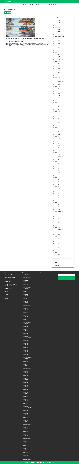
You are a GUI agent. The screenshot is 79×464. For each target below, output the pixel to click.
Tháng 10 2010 (57, 245)
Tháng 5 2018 (57, 118)
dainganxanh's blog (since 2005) (11, 284)
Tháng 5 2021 (57, 70)
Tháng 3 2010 (57, 247)
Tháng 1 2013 (57, 208)
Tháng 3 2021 (57, 74)
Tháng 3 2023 (57, 43)
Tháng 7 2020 (57, 88)
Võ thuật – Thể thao (8, 299)
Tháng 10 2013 (57, 191)
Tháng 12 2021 (57, 58)
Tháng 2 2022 (57, 54)
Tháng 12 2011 (57, 227)
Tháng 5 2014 (57, 181)
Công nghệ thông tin (8, 274)
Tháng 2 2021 (57, 75)
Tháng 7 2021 (57, 67)
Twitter (37, 4)
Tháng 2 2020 (57, 97)
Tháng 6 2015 (57, 165)
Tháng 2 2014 (57, 186)
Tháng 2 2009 (57, 254)
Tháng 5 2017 (57, 129)
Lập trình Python (8, 281)
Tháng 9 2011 (57, 233)
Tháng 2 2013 (57, 206)
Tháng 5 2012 (57, 220)
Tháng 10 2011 (57, 231)
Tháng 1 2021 (57, 77)
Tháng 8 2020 (57, 86)
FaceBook (31, 4)
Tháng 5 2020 (57, 92)
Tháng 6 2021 (57, 68)
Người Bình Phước (8, 288)
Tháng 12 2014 (57, 172)
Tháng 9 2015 (57, 159)
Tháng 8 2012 (57, 216)
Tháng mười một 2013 (59, 190)
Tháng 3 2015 (57, 170)
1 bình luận (11, 41)
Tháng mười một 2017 (59, 125)
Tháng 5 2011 (57, 240)
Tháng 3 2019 (57, 108)
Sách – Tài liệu (7, 297)
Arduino (6, 280)
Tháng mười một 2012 (59, 211)
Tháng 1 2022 (57, 56)
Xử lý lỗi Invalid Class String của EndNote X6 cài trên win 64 (26, 38)
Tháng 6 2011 (57, 238)
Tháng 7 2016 (57, 143)
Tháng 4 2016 (57, 149)
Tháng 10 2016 (57, 141)
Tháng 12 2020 (57, 79)
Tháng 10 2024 (57, 27)
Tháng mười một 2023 (59, 36)
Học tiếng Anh (7, 292)
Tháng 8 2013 (57, 195)
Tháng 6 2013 (57, 199)
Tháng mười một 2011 (59, 229)
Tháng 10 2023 (57, 38)
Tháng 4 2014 (57, 183)
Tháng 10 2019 (57, 102)
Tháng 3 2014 (57, 184)
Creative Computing (8, 278)
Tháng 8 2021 (57, 65)
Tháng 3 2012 (57, 224)
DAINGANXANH (7, 12)
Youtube (43, 4)
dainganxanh (17, 41)
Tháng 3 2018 (57, 122)
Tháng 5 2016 (57, 147)
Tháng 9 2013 (57, 193)
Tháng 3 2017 (57, 133)
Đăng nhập (57, 265)
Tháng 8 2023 (57, 42)
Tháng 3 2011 (57, 243)
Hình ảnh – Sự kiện (8, 285)
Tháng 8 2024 (57, 29)
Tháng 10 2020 (57, 83)
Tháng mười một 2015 (59, 156)
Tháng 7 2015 (57, 163)
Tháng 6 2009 (57, 249)
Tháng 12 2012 (57, 209)
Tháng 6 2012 (57, 218)
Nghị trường (7, 295)
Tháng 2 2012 (57, 225)
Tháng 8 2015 (57, 161)
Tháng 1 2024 (57, 34)
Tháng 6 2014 (57, 179)
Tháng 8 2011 (57, 234)
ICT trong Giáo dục (8, 275)
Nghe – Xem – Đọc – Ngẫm (10, 287)
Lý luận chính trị (7, 294)
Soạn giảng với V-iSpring (10, 277)
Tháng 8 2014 (57, 175)
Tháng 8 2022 (57, 49)
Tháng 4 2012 (57, 222)
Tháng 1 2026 (57, 22)
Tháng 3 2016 (57, 150)
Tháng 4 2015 (57, 168)
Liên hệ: (24, 4)
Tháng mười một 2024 (59, 25)
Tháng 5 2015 (57, 166)
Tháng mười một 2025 (59, 24)
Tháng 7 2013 (57, 197)
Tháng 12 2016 (57, 138)
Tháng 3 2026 (57, 20)
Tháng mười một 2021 (59, 59)
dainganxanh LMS (52, 4)
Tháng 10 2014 (57, 174)
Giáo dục (6, 291)
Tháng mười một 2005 (59, 256)
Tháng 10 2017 (57, 127)
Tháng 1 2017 (57, 136)
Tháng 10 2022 (57, 45)
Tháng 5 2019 (57, 104)
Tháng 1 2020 (57, 99)
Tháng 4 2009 (57, 252)
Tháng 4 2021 (57, 72)
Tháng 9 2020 (57, 84)
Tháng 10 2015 (57, 158)
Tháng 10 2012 (57, 213)
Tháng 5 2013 (57, 200)
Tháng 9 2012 (57, 215)
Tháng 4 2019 (57, 106)
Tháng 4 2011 (57, 241)
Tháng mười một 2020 (59, 81)
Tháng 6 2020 (57, 90)
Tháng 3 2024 (57, 33)
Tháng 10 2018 (57, 113)
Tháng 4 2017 (57, 131)
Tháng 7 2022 (57, 50)
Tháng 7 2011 (57, 236)
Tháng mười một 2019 (59, 100)
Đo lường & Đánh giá (8, 290)
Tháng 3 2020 (57, 95)
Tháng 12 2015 (57, 154)
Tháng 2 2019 (57, 109)
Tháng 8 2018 (57, 116)
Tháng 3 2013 (57, 204)
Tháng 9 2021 (57, 63)
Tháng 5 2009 (57, 250)
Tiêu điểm (6, 298)
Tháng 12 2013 (57, 188)
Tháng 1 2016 (57, 152)
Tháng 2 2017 (57, 134)
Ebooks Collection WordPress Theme (34, 462)
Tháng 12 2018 (57, 111)
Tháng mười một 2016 (59, 140)
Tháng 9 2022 (57, 47)
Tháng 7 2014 (57, 177)
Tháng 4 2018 (57, 120)
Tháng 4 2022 (57, 52)
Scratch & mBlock (8, 282)
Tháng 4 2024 (57, 31)
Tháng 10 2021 (57, 61)
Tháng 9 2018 (57, 115)
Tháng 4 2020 (57, 93)
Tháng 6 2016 (57, 145)
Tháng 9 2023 (57, 40)
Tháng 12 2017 (57, 124)
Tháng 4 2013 (57, 202)
